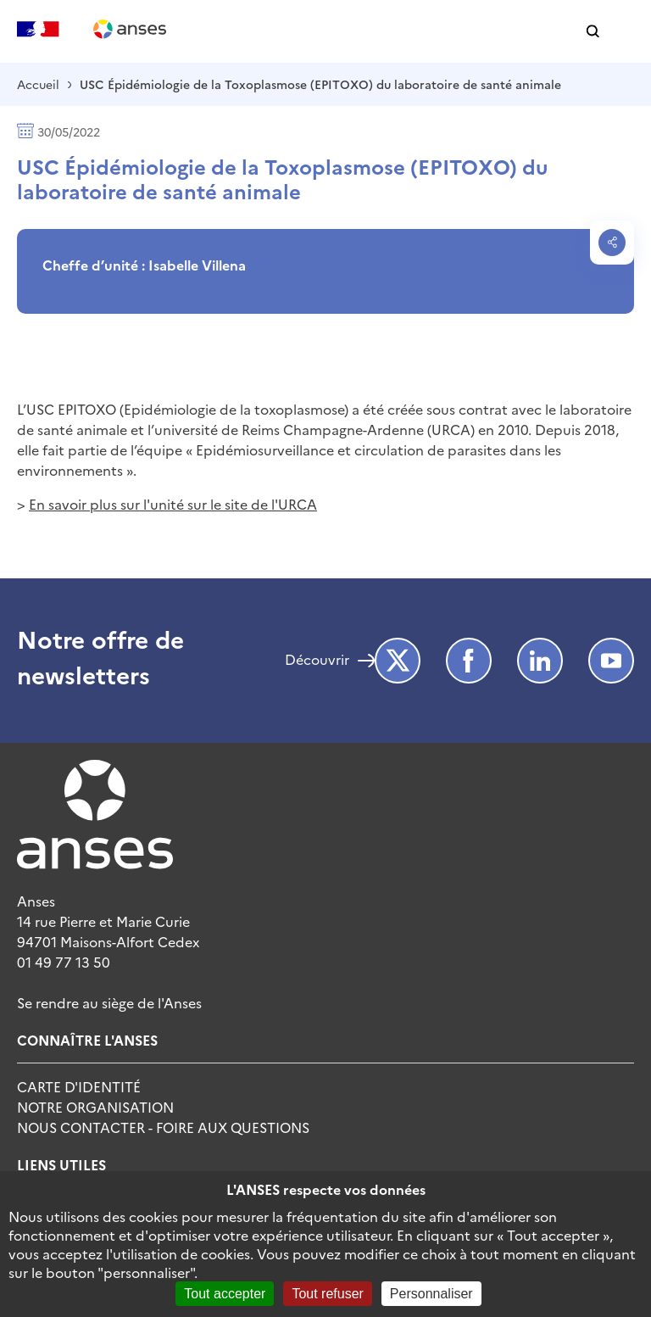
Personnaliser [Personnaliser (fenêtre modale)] (431, 1293)
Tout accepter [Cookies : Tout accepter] (224, 1293)
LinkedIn (540, 661)
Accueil (38, 83)
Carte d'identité (79, 1086)
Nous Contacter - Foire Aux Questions (163, 1127)
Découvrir (317, 660)
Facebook (469, 661)
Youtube (611, 661)
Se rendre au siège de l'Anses (109, 1002)
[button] (593, 32)
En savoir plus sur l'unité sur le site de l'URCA (173, 503)
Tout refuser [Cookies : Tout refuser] (327, 1293)
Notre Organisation (95, 1106)
